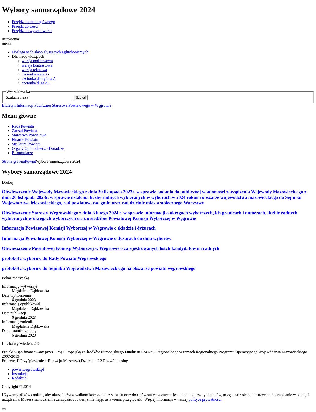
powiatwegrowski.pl (28, 369)
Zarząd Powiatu (24, 131)
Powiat (30, 161)
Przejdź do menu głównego (33, 22)
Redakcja (19, 378)
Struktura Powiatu (26, 144)
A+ (36, 83)
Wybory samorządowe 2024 (58, 161)
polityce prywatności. (206, 399)
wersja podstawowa (37, 61)
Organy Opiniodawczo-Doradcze (38, 148)
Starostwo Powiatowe (29, 135)
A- (35, 74)
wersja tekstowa (34, 70)
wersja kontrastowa (37, 65)
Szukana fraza (17, 97)
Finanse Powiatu (25, 139)
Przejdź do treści (25, 26)
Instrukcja (20, 374)
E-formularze (22, 153)
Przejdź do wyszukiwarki (32, 31)
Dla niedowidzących (28, 56)
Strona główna (13, 161)
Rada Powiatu (23, 126)
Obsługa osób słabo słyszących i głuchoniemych (50, 52)
